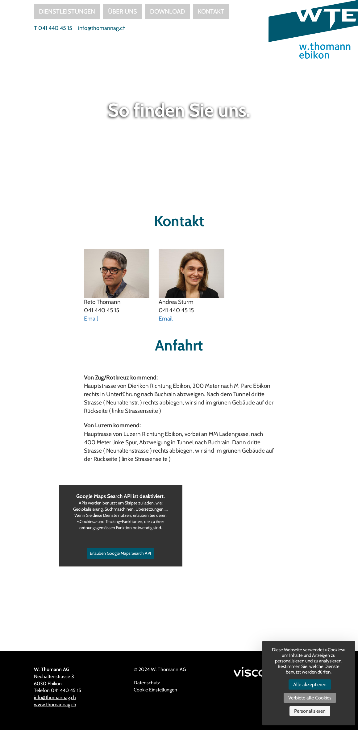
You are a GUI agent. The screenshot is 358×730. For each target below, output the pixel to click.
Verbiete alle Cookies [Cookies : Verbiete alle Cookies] (309, 698)
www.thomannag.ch (55, 704)
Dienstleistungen (67, 11)
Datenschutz (147, 683)
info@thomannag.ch (102, 28)
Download (167, 11)
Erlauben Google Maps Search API (120, 553)
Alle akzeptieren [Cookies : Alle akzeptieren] (310, 684)
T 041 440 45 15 (53, 28)
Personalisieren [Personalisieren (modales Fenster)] (310, 711)
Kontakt (211, 11)
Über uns (122, 11)
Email (91, 318)
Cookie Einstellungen (155, 690)
